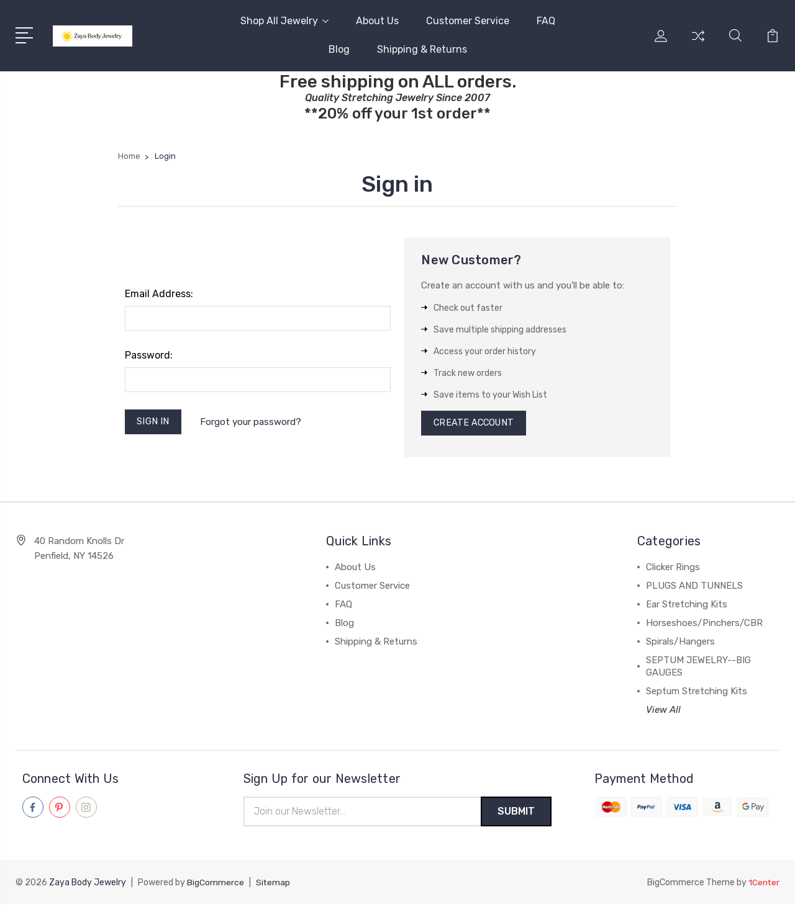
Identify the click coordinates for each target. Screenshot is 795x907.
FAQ (546, 21)
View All (663, 712)
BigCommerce (215, 885)
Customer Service (467, 21)
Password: (149, 355)
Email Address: (159, 294)
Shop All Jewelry (284, 21)
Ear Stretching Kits (686, 606)
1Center (763, 885)
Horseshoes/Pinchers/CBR (704, 625)
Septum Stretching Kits (696, 693)
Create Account (475, 424)
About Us (377, 21)
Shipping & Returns (422, 49)
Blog (339, 49)
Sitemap (273, 885)
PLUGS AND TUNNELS (694, 588)
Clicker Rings (673, 569)
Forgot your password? (252, 422)
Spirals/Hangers (680, 644)
